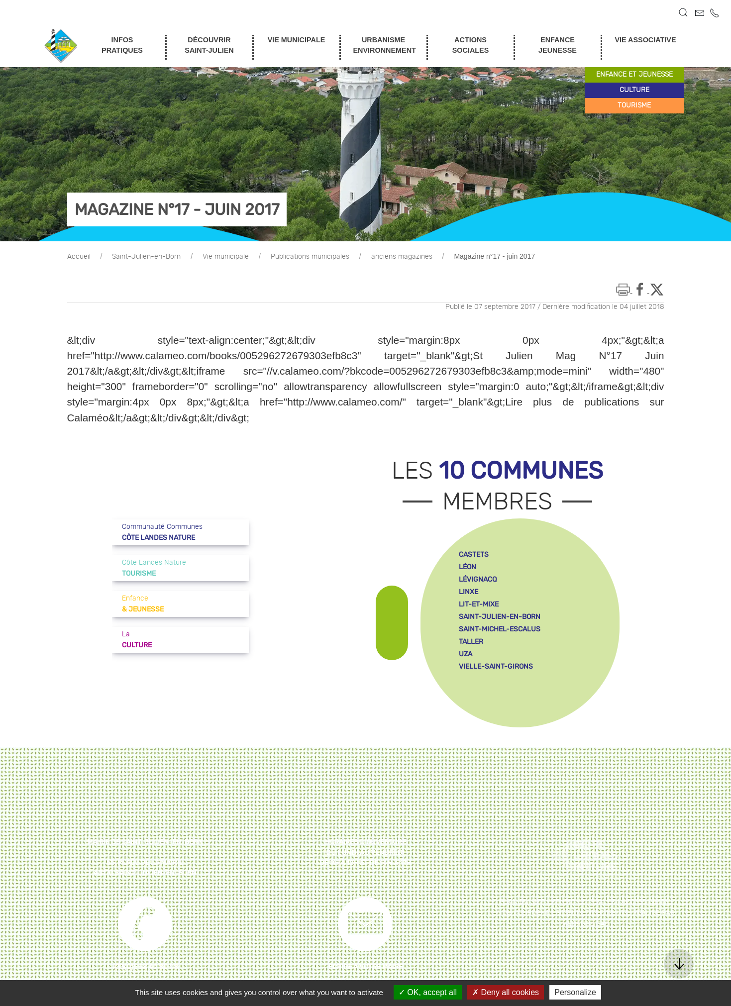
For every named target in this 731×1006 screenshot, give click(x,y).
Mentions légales (582, 902)
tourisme (634, 105)
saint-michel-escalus (499, 629)
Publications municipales (310, 256)
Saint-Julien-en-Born (146, 256)
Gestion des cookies (591, 912)
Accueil (79, 256)
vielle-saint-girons (496, 666)
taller (471, 641)
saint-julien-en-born (499, 616)
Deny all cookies (505, 992)
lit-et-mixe (479, 604)
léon (467, 567)
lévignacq (478, 579)
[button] (683, 12)
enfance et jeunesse (634, 74)
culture (634, 90)
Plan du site (522, 902)
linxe (468, 592)
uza (465, 654)
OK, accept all (428, 992)
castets (474, 554)
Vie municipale (226, 256)
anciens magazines (401, 256)
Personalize (575, 992)
